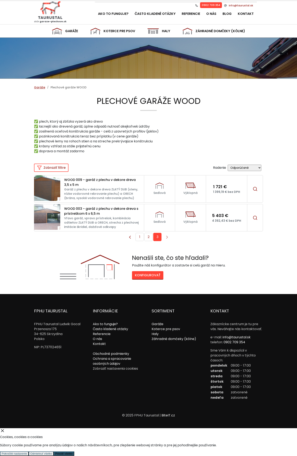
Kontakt (246, 13)
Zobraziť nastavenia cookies (115, 368)
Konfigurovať (147, 275)
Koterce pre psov (112, 31)
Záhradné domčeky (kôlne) (214, 31)
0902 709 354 (211, 5)
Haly (158, 31)
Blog (227, 13)
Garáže (65, 31)
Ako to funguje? (113, 13)
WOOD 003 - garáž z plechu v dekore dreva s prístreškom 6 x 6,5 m (101, 211)
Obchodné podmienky (111, 353)
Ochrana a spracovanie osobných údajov (112, 361)
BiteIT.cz (168, 415)
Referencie (191, 13)
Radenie (219, 167)
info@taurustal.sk (241, 5)
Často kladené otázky (155, 13)
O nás (211, 13)
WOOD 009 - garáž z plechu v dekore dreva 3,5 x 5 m (100, 182)
